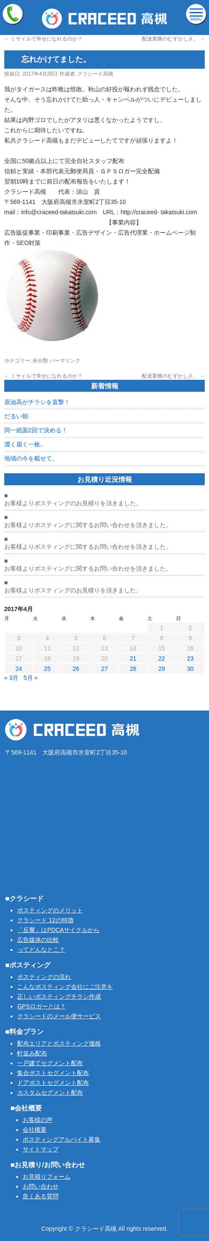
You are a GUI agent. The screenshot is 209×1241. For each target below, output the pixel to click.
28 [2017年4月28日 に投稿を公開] (133, 668)
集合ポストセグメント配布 (53, 1072)
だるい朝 (16, 416)
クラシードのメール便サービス (59, 1016)
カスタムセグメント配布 (50, 1092)
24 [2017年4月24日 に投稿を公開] (18, 668)
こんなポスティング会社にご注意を (65, 986)
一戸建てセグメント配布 (50, 1063)
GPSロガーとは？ (41, 1006)
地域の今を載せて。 (31, 458)
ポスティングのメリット (50, 910)
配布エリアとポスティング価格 (59, 1043)
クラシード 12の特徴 (45, 920)
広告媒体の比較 (38, 939)
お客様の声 (38, 1119)
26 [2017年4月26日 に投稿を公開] (76, 668)
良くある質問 (41, 1196)
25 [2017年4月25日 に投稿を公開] (47, 668)
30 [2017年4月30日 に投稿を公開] (190, 668)
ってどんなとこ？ (41, 949)
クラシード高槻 (95, 74)
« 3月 (11, 677)
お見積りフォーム (47, 1176)
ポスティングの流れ (44, 976)
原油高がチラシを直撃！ (37, 402)
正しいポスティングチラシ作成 (59, 996)
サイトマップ (41, 1149)
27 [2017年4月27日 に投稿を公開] (104, 668)
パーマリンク (65, 361)
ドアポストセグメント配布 (53, 1082)
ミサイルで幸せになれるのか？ (43, 39)
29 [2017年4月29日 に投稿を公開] (161, 668)
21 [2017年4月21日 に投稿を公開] (133, 658)
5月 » (31, 677)
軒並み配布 (32, 1053)
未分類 (40, 361)
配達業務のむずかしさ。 (173, 39)
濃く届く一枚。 (25, 444)
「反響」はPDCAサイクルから (58, 929)
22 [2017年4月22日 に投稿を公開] (161, 658)
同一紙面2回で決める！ (36, 430)
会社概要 (35, 1129)
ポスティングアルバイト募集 (61, 1139)
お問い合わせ (41, 1186)
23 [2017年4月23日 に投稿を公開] (190, 658)
